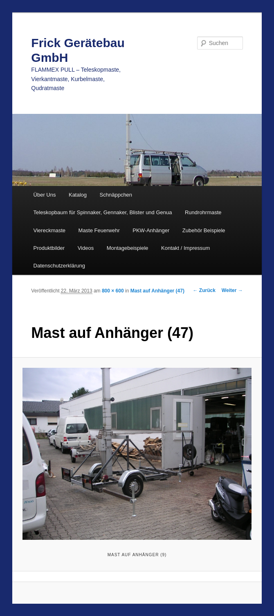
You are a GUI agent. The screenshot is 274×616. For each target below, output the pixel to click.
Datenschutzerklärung (59, 266)
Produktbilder (49, 248)
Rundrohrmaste (203, 212)
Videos (86, 248)
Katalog (78, 195)
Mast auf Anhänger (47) (157, 291)
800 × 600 (113, 291)
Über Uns (45, 195)
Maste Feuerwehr (99, 230)
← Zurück (204, 290)
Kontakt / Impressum (185, 248)
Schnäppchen (116, 195)
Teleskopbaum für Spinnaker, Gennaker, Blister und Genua (103, 212)
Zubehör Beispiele (203, 230)
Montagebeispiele (127, 248)
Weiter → (232, 290)
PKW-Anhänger (151, 230)
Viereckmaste (50, 230)
